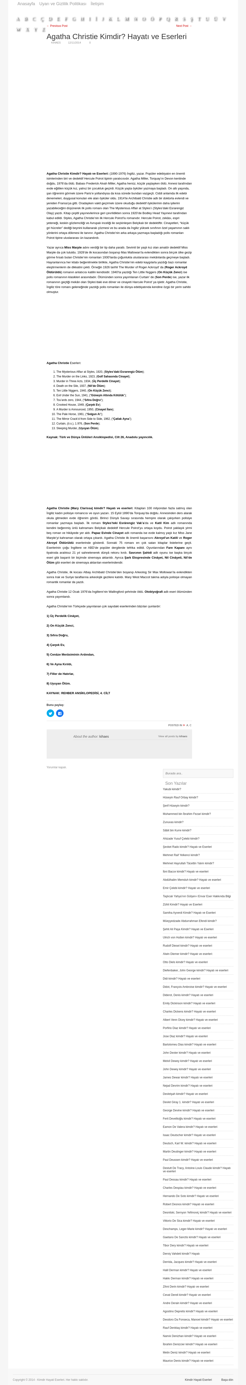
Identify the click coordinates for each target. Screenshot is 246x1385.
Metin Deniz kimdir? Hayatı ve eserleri (186, 1352)
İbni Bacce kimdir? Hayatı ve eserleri (186, 871)
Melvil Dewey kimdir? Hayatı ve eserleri (187, 1061)
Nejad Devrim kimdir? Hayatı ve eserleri (187, 1085)
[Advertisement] (148, 10)
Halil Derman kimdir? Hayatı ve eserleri (187, 1270)
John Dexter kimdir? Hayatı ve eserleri (187, 1052)
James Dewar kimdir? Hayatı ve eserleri (188, 1077)
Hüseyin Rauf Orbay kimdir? (180, 797)
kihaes (104, 736)
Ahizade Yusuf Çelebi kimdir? (181, 838)
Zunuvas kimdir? (173, 822)
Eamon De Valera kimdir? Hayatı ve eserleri (190, 1127)
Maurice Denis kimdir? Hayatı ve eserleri (188, 1360)
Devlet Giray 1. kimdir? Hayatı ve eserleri (188, 1102)
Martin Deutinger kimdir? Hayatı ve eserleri (189, 1151)
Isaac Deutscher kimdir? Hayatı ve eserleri (189, 1135)
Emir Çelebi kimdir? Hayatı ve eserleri (186, 888)
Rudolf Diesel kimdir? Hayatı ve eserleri (187, 945)
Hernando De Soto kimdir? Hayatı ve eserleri (191, 1196)
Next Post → (184, 26)
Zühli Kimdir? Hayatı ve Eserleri (182, 904)
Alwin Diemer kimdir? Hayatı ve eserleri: (188, 954)
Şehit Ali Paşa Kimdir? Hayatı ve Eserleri (188, 929)
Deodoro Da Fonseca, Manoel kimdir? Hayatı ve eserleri (198, 1319)
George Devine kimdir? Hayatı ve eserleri (188, 1110)
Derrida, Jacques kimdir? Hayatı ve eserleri (190, 1262)
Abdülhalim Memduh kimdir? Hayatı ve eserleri (192, 879)
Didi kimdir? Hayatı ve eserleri (181, 978)
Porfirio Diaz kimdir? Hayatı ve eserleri (187, 1028)
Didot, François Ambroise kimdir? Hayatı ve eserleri (195, 987)
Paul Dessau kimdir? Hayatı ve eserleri (187, 1179)
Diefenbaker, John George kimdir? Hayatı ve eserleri (195, 970)
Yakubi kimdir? (172, 789)
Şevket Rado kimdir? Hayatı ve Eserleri (187, 847)
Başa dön (227, 1379)
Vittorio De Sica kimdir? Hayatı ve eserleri (189, 1220)
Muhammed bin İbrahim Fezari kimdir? (187, 814)
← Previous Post (57, 26)
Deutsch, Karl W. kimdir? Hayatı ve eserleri (189, 1143)
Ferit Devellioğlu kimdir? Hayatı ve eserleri (189, 1118)
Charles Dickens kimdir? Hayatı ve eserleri (189, 1011)
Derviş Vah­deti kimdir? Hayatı (181, 1253)
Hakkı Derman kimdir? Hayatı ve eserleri (188, 1278)
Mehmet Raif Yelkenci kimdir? (181, 855)
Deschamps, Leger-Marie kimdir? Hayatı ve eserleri (195, 1229)
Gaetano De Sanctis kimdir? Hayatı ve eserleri (192, 1237)
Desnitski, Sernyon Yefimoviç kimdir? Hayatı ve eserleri (197, 1212)
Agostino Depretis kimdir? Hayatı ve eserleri (190, 1311)
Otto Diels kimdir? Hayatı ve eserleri (185, 962)
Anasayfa (26, 3)
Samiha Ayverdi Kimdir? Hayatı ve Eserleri (189, 912)
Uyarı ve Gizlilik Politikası (63, 3)
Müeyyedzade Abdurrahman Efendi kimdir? (190, 921)
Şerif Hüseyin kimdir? (176, 805)
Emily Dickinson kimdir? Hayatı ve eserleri (189, 1003)
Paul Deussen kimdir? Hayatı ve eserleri (188, 1159)
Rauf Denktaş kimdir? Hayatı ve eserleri (187, 1327)
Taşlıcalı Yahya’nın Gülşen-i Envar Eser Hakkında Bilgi (197, 896)
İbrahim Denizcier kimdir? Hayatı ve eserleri (190, 1344)
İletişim (97, 3)
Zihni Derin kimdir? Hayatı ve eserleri (186, 1286)
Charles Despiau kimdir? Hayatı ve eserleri (189, 1187)
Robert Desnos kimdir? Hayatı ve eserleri (188, 1204)
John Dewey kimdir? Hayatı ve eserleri (187, 1069)
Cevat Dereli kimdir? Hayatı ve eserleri (187, 1295)
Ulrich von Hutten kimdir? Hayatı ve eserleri (190, 937)
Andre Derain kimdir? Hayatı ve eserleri (187, 1303)
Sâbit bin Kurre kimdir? (177, 830)
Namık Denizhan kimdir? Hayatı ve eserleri (189, 1336)
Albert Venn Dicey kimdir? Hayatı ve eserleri (190, 1019)
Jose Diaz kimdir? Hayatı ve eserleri (185, 1036)
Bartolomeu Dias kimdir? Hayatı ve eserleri (189, 1044)
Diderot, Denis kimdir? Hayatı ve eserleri (188, 995)
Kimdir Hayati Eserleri (198, 1379)
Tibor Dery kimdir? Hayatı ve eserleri (185, 1245)
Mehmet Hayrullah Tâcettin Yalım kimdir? (188, 863)
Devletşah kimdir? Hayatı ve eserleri (185, 1094)
